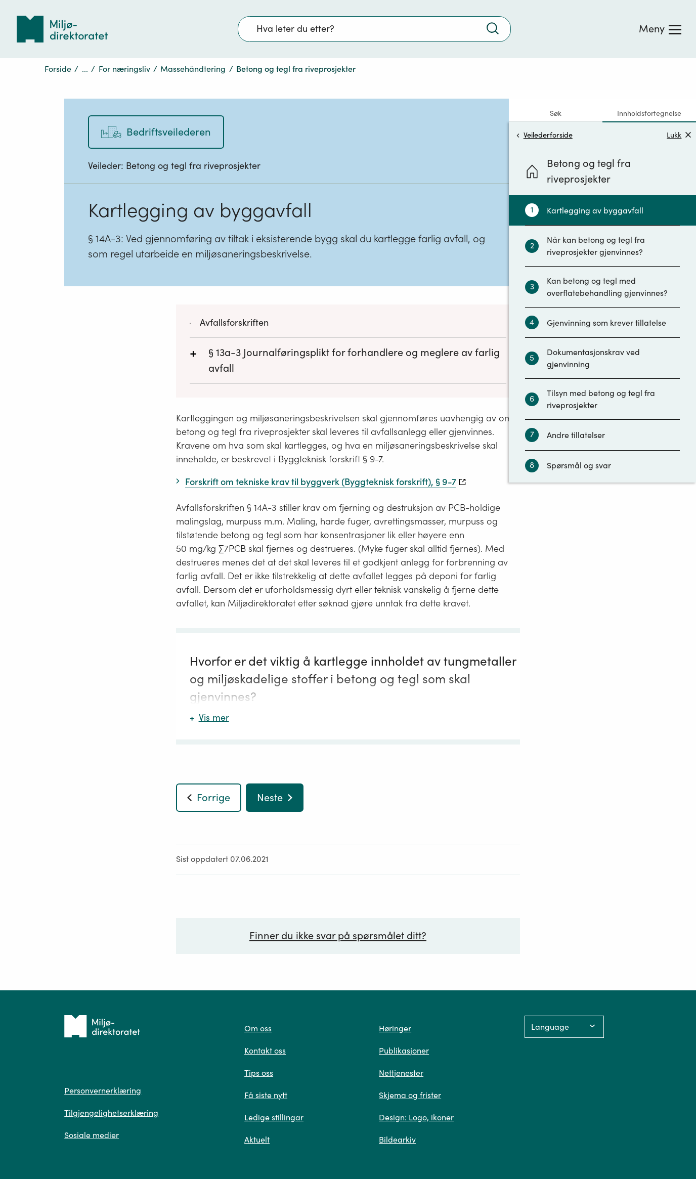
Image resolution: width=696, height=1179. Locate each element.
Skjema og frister (410, 1095)
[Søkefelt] (374, 28)
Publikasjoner (404, 1050)
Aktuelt (257, 1139)
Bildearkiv (397, 1139)
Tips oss (258, 1073)
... (85, 69)
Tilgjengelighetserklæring (111, 1113)
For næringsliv (124, 69)
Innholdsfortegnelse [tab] (649, 113)
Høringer (395, 1028)
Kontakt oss (265, 1050)
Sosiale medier (91, 1135)
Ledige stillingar (273, 1117)
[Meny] (660, 28)
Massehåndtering (193, 69)
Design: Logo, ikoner (416, 1117)
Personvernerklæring (102, 1090)
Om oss (258, 1028)
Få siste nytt (265, 1095)
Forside (58, 69)
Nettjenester (401, 1073)
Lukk (679, 135)
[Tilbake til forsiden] (62, 29)
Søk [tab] (555, 113)
